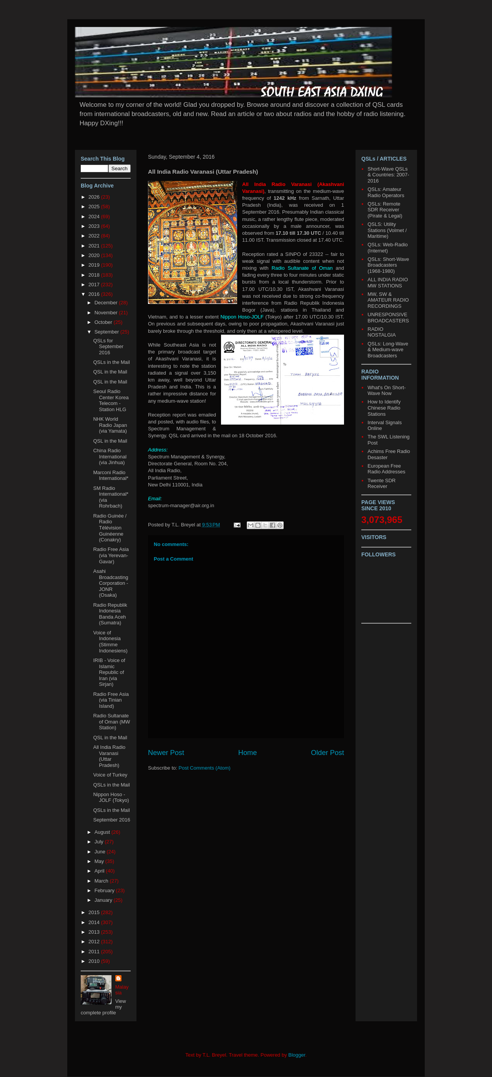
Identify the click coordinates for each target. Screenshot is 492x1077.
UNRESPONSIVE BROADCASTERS (388, 318)
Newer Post (166, 753)
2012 (94, 941)
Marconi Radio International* (110, 475)
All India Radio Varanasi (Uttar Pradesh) (109, 756)
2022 (94, 236)
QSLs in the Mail (111, 362)
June (101, 852)
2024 (94, 216)
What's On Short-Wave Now (386, 391)
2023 (94, 226)
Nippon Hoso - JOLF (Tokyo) (111, 797)
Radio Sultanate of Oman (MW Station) (111, 721)
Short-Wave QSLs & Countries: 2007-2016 (388, 175)
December (107, 302)
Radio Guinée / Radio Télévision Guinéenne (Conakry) (109, 528)
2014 (94, 922)
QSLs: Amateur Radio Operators (385, 192)
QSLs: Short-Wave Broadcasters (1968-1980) (388, 265)
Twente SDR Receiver (381, 484)
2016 (94, 294)
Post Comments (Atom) (205, 768)
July (100, 842)
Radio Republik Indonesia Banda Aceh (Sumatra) (110, 614)
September (107, 332)
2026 (94, 197)
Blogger (296, 1055)
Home (247, 753)
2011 (94, 951)
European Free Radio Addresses (386, 469)
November (107, 312)
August (103, 832)
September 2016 (111, 820)
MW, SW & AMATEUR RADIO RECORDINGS (388, 300)
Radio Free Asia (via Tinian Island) (111, 700)
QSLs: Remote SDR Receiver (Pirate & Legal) (384, 210)
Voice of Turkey (110, 775)
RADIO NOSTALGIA (381, 332)
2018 (94, 275)
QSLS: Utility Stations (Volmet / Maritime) (387, 230)
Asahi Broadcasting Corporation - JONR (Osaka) (110, 583)
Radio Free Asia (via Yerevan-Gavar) (111, 555)
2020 (94, 255)
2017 (94, 284)
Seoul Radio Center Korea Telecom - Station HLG (110, 400)
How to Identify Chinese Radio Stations (384, 408)
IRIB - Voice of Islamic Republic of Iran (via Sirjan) (109, 672)
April (100, 871)
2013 (94, 932)
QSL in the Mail (110, 372)
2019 (94, 265)
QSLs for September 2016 (108, 346)
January (104, 900)
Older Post (327, 753)
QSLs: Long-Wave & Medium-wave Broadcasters (387, 349)
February (105, 890)
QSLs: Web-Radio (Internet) (387, 248)
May (100, 861)
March (102, 881)
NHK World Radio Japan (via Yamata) (110, 425)
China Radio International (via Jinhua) (109, 456)
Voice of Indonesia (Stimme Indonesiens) (110, 642)
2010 (94, 961)
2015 (94, 912)
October (104, 322)
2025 (94, 206)
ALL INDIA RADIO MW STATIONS (387, 283)
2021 (94, 246)
